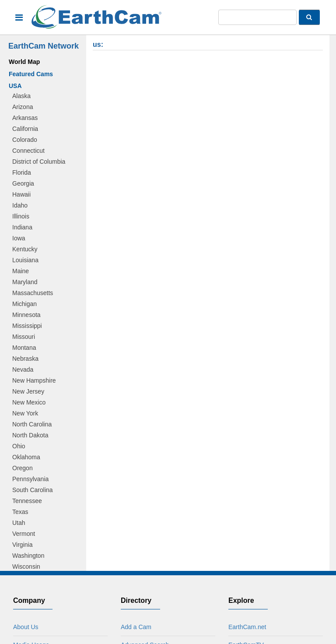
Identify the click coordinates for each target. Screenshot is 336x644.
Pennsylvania (30, 478)
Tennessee (27, 500)
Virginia (22, 544)
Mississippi (27, 325)
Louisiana (25, 260)
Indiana (22, 227)
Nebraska (25, 358)
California (25, 128)
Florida (21, 172)
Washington (28, 555)
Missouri (23, 336)
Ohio (18, 446)
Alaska (21, 95)
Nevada (22, 369)
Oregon (22, 468)
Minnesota (26, 314)
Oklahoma (26, 457)
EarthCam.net (247, 626)
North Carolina (32, 424)
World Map (24, 61)
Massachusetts (32, 292)
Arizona (22, 106)
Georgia (23, 183)
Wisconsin (26, 566)
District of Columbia (38, 161)
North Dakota (30, 435)
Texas (20, 511)
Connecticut (28, 150)
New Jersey (28, 391)
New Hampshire (34, 380)
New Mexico (29, 402)
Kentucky (25, 249)
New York (25, 413)
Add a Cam (136, 626)
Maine (20, 270)
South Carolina (32, 489)
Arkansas (25, 117)
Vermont (23, 533)
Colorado (24, 139)
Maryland (25, 281)
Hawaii (21, 194)
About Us (25, 626)
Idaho (20, 205)
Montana (24, 347)
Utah (18, 522)
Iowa (18, 238)
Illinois (20, 216)
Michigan (24, 303)
